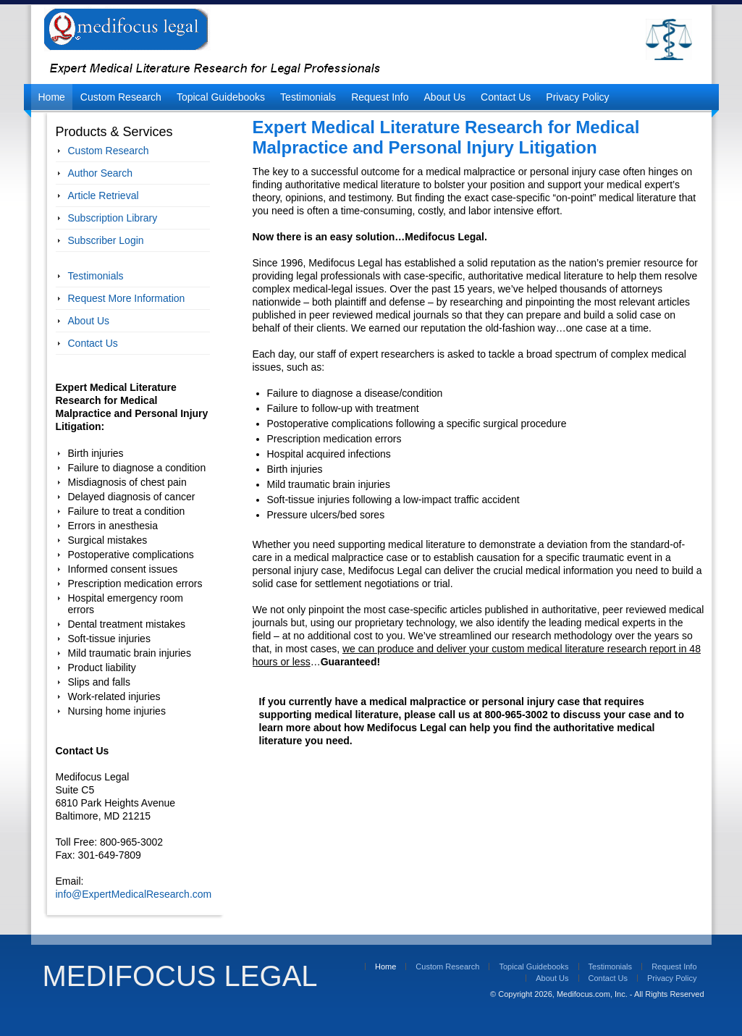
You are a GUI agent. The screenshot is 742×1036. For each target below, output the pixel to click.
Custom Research (120, 97)
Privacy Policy (577, 97)
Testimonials (308, 97)
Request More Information (126, 298)
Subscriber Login (106, 240)
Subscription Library (113, 218)
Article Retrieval (103, 195)
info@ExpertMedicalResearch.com (134, 894)
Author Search (100, 173)
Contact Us (506, 97)
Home (51, 97)
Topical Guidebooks (221, 97)
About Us (445, 97)
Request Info (379, 97)
